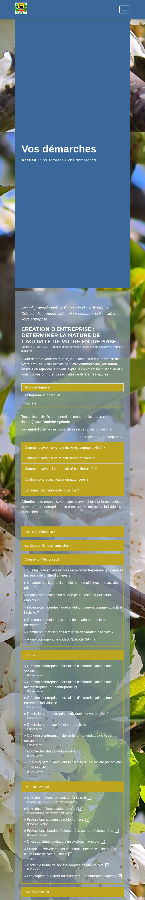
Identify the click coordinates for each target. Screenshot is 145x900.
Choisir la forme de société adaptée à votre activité (68, 865)
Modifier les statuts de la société (51, 751)
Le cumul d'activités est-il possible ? (52, 490)
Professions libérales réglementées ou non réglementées (73, 830)
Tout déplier (112, 437)
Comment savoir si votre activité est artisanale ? (61, 458)
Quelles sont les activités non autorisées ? (57, 479)
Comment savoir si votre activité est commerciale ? (64, 447)
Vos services (52, 160)
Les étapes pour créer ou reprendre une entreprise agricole (74, 876)
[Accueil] (31, 9)
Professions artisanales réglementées (58, 819)
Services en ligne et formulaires (47, 545)
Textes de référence (39, 531)
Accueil (29, 160)
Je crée (99, 308)
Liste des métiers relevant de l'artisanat (59, 797)
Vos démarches (82, 160)
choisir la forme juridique (105, 501)
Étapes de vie (76, 308)
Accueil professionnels (40, 308)
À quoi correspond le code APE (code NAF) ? (61, 639)
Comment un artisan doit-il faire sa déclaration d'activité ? (70, 632)
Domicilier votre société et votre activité (57, 724)
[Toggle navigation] (124, 9)
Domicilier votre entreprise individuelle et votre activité (68, 714)
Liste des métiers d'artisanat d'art (55, 808)
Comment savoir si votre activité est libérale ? (59, 469)
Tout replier (89, 437)
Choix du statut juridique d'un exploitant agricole (66, 841)
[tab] (72, 387)
